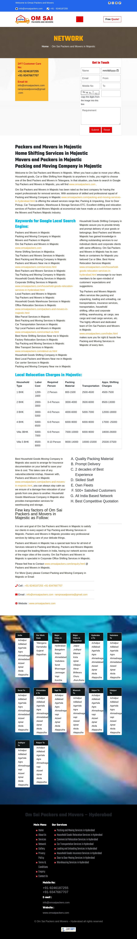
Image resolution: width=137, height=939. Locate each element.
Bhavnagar (60, 668)
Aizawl (21, 663)
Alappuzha (23, 674)
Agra (20, 651)
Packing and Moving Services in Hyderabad (76, 830)
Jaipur (76, 646)
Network (42, 844)
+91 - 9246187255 (57, 8)
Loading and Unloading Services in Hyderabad (77, 848)
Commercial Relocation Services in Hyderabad (77, 839)
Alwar (76, 668)
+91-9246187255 (28, 76)
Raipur (58, 653)
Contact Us (43, 876)
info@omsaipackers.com (28, 8)
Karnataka (41, 647)
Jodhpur (77, 649)
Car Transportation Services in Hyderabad (75, 844)
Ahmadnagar (24, 655)
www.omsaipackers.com (56, 912)
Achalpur (22, 640)
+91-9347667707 (28, 80)
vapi (57, 714)
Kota (75, 657)
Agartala (22, 648)
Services (42, 839)
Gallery (41, 848)
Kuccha (58, 680)
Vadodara (59, 661)
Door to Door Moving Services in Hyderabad (76, 857)
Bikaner (76, 653)
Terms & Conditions (43, 864)
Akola (20, 671)
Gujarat (40, 650)
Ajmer (21, 667)
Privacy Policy (41, 855)
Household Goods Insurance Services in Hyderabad (79, 853)
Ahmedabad (24, 659)
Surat (57, 665)
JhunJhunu (78, 680)
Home (45, 46)
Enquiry (41, 871)
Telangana (41, 643)
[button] (109, 3)
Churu (76, 676)
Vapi (57, 676)
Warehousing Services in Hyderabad (73, 862)
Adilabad (22, 644)
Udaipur (77, 665)
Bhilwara (77, 672)
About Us (42, 835)
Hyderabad (60, 646)
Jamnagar (60, 672)
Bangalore (60, 649)
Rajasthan (41, 654)
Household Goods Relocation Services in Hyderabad (79, 835)
